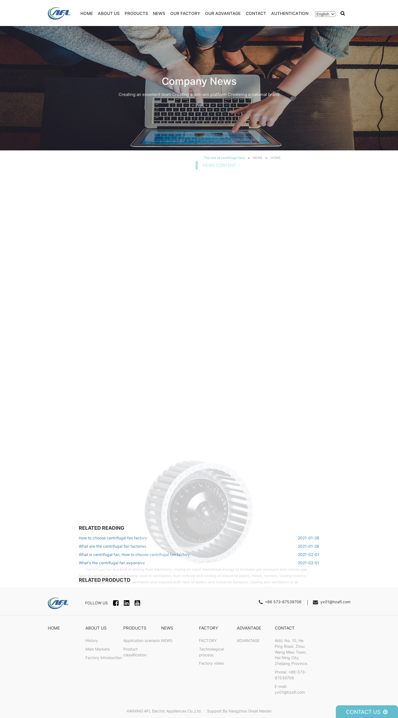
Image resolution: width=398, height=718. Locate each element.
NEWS (159, 13)
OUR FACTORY (185, 13)
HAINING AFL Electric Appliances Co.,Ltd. (165, 711)
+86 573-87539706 (283, 602)
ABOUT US (109, 13)
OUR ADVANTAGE (223, 13)
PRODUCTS (136, 13)
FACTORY (208, 628)
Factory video (211, 663)
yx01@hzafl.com (335, 602)
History (91, 640)
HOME (86, 13)
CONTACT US (367, 712)
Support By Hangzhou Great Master (239, 711)
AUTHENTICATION (289, 13)
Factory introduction (103, 658)
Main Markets (97, 649)
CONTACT (256, 13)
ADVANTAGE (249, 628)
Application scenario (141, 640)
